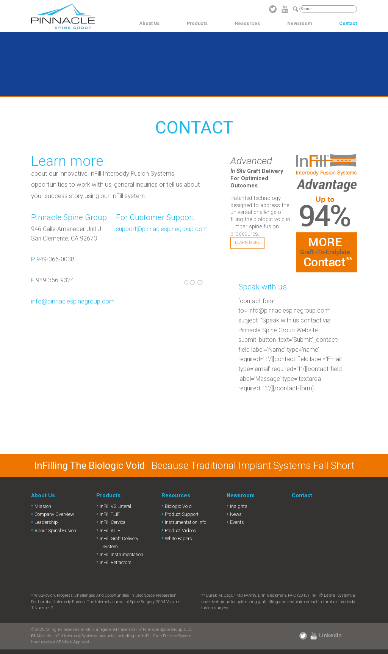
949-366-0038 (55, 259)
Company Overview (54, 514)
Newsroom (299, 23)
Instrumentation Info (185, 522)
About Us (149, 23)
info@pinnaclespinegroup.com (72, 301)
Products (197, 23)
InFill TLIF (110, 514)
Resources (247, 23)
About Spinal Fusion (55, 530)
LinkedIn (330, 635)
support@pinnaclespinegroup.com (162, 229)
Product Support (182, 514)
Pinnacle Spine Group (63, 16)
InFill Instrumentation (121, 554)
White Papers (178, 538)
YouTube (285, 9)
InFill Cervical (113, 522)
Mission (42, 506)
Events (237, 522)
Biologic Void (178, 506)
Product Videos (180, 530)
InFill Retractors (115, 562)
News (236, 514)
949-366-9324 (55, 280)
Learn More (247, 242)
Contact (348, 23)
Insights (238, 506)
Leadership (46, 522)
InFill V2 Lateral (115, 506)
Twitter (273, 9)
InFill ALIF (110, 530)
